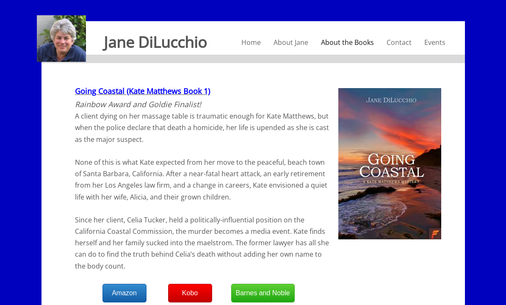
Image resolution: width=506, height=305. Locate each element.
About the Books (347, 42)
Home (251, 42)
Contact (399, 42)
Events (434, 42)
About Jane (291, 42)
